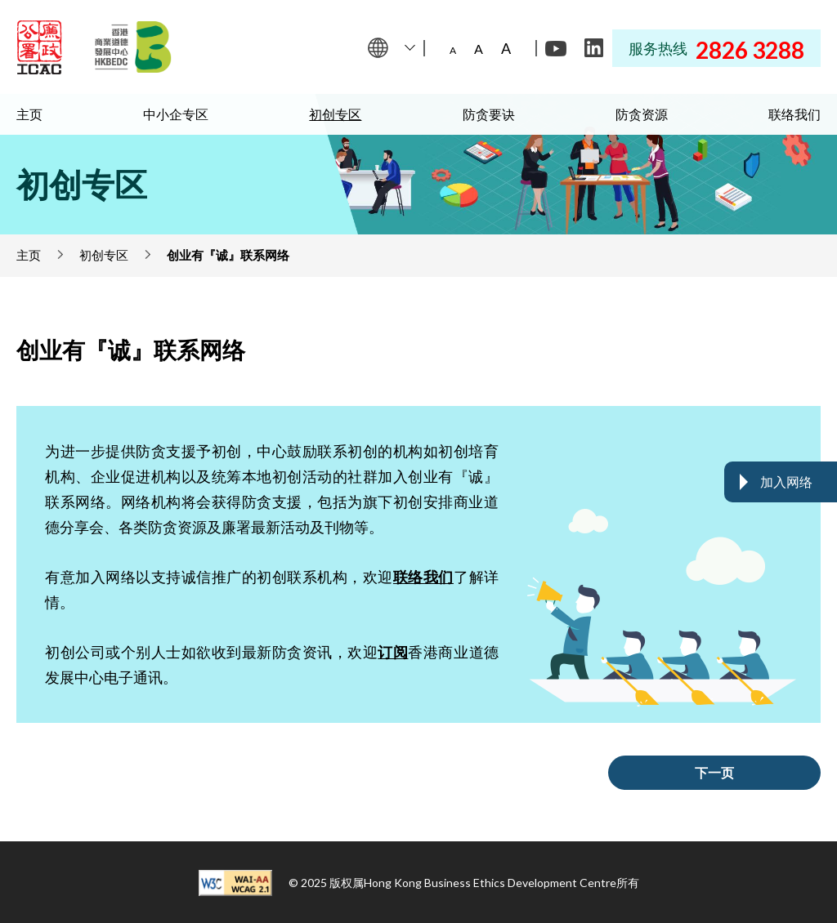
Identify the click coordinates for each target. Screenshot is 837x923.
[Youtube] (555, 48)
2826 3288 (750, 50)
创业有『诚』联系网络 (228, 254)
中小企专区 (175, 114)
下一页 (714, 772)
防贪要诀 (489, 114)
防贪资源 (641, 114)
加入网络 (786, 481)
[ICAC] (39, 47)
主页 (29, 114)
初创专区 (335, 114)
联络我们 (794, 114)
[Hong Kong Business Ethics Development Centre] (133, 47)
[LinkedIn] (593, 48)
